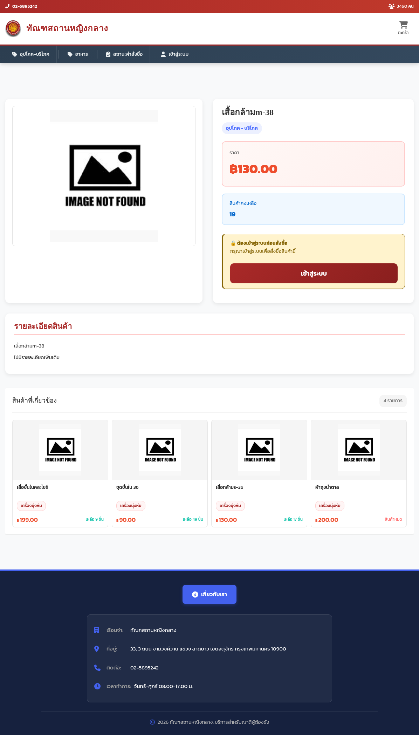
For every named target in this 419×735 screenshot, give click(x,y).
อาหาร (78, 54)
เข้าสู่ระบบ (174, 54)
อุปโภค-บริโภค (30, 54)
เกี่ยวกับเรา (209, 594)
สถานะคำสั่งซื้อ (124, 54)
